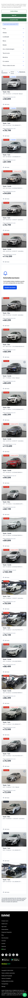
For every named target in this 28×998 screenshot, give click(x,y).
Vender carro (4, 923)
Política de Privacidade (6, 975)
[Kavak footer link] (5, 916)
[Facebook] (2, 955)
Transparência (4, 983)
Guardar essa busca (10, 287)
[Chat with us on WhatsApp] (25, 995)
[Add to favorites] (24, 78)
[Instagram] (6, 955)
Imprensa (3, 946)
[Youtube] (10, 955)
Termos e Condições (6, 978)
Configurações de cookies (7, 981)
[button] (10, 24)
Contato (3, 943)
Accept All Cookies (14, 19)
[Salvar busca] (11, 72)
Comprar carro (4, 921)
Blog (2, 935)
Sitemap (3, 986)
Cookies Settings (14, 11)
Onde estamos (4, 929)
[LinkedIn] (13, 955)
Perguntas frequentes (6, 932)
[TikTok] (17, 955)
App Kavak (3, 926)
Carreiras (3, 940)
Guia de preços (4, 938)
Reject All (14, 15)
